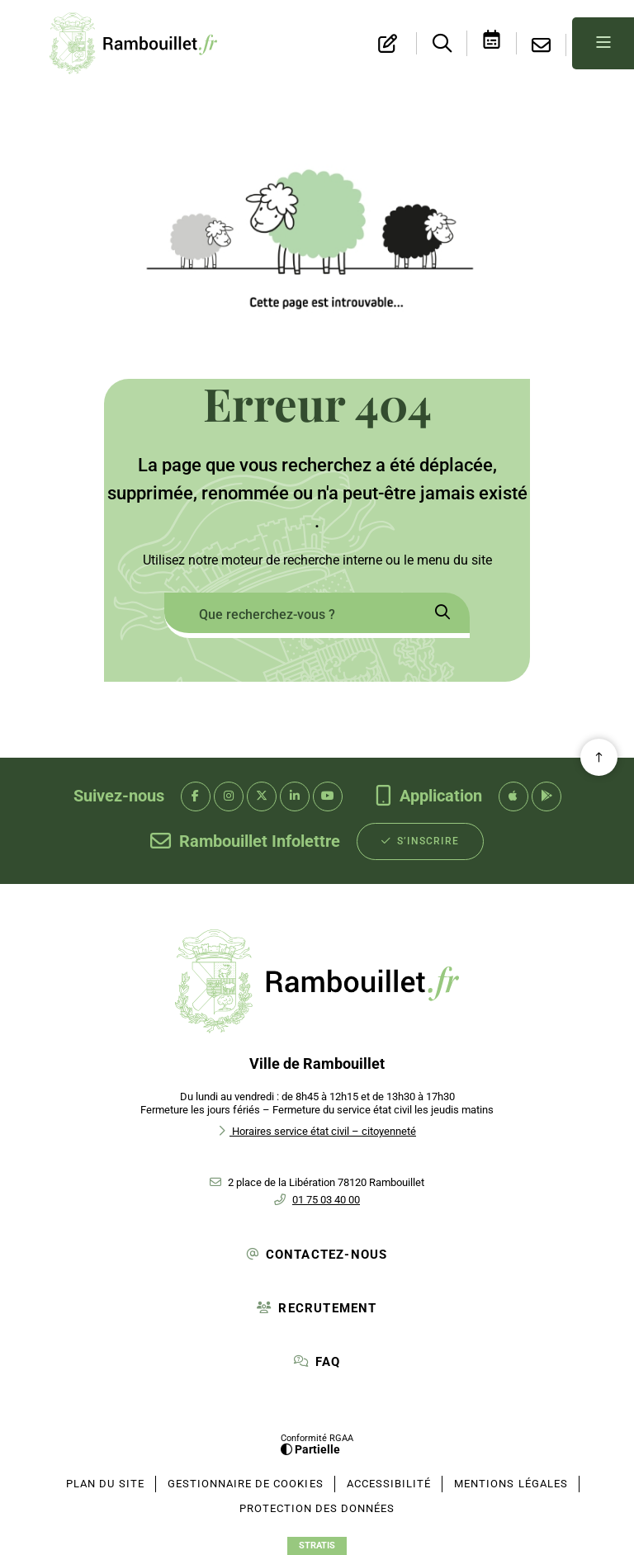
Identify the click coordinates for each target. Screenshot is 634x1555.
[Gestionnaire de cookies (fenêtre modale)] (246, 1484)
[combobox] (289, 615)
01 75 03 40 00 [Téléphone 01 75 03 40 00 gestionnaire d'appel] (326, 1199)
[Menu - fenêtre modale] (603, 43)
